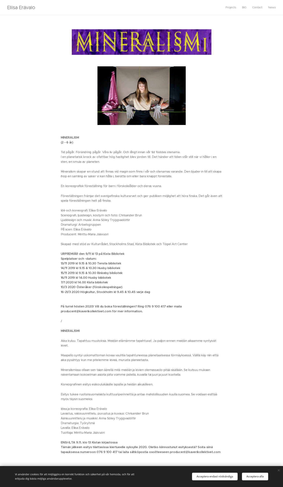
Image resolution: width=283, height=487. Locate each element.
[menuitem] (232, 7)
